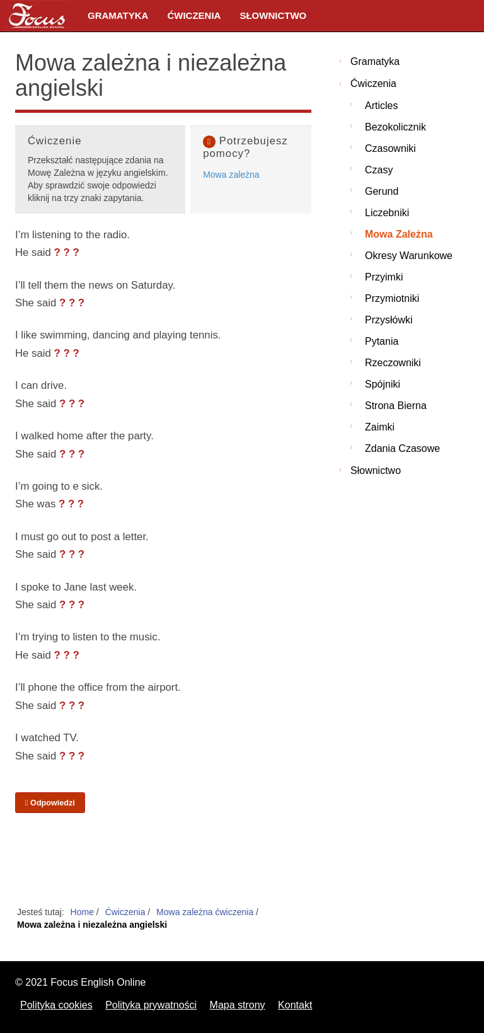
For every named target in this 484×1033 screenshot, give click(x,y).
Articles (381, 105)
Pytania (381, 341)
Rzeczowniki (393, 362)
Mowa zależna (231, 175)
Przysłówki (389, 320)
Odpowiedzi (50, 803)
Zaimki (380, 427)
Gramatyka (118, 15)
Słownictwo (272, 15)
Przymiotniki (392, 298)
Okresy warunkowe (408, 255)
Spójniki (382, 384)
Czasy (379, 169)
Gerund (381, 191)
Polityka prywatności (151, 1005)
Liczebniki (387, 212)
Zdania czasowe (402, 448)
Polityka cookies (56, 1005)
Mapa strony (237, 1005)
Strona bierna (396, 405)
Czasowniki (390, 148)
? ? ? (66, 252)
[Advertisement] (163, 860)
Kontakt (295, 1005)
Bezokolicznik (395, 127)
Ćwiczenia (194, 15)
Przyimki (384, 277)
